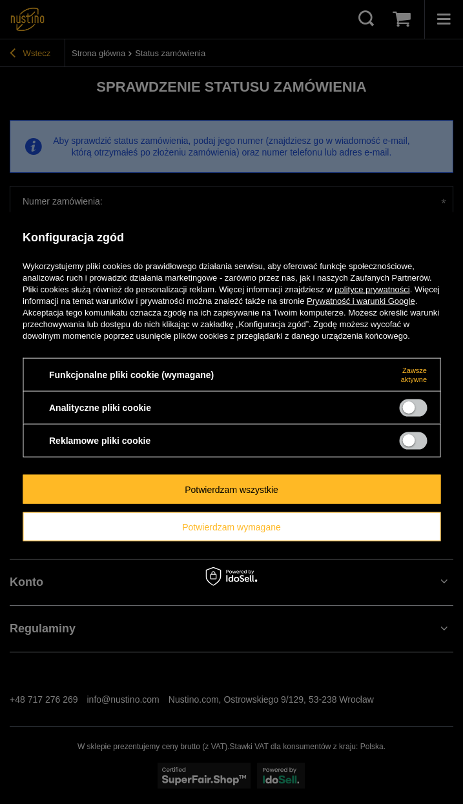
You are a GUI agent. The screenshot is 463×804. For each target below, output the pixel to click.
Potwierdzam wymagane (231, 526)
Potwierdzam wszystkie (231, 489)
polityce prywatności (371, 289)
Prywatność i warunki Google (361, 301)
